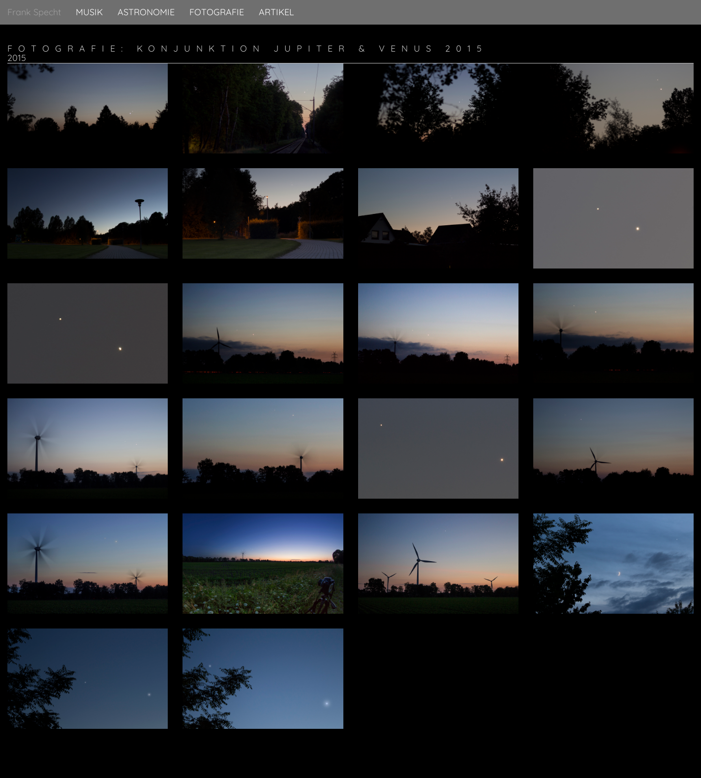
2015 (16, 57)
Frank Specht (34, 12)
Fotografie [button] (216, 12)
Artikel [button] (276, 12)
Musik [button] (89, 12)
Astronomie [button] (146, 12)
